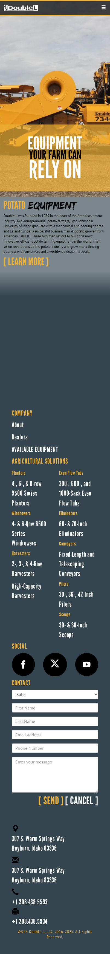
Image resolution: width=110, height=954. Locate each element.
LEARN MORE (26, 263)
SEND (51, 802)
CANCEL (81, 802)
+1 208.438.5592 (30, 902)
